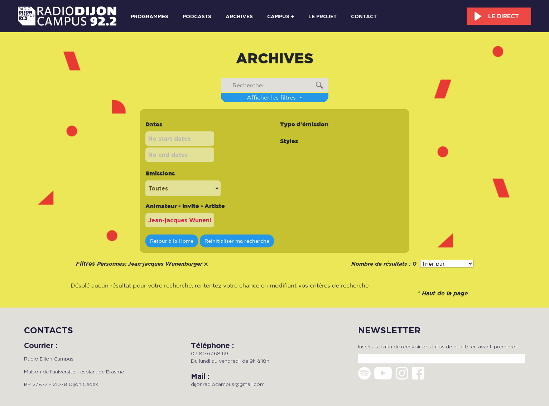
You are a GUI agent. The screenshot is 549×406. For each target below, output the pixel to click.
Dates (153, 124)
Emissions (160, 173)
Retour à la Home (171, 240)
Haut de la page (445, 293)
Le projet (322, 16)
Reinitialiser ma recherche (236, 240)
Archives (239, 16)
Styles (289, 141)
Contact (364, 16)
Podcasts (197, 16)
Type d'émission (304, 124)
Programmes (149, 16)
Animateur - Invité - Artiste (185, 206)
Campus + (280, 16)
